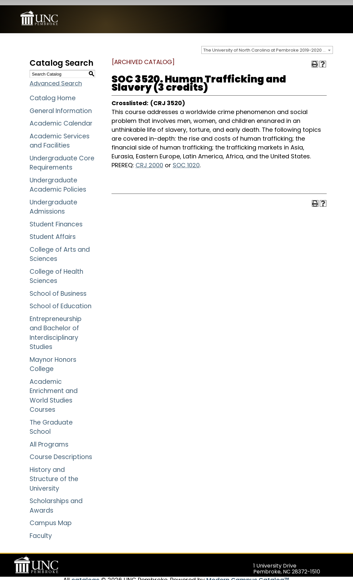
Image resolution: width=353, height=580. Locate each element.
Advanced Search (56, 78)
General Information (61, 105)
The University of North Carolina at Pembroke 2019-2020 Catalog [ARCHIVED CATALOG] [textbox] (268, 45)
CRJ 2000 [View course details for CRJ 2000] (149, 159)
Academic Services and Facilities (59, 135)
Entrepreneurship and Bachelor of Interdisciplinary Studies (56, 327)
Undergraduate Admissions (53, 201)
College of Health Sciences (56, 271)
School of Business (58, 288)
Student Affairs (53, 231)
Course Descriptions (61, 451)
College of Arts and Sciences (60, 249)
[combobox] (267, 45)
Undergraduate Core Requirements (62, 157)
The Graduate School (51, 421)
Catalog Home (53, 92)
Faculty (41, 530)
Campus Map (51, 517)
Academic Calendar (61, 118)
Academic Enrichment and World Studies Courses (54, 390)
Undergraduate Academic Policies (58, 179)
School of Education (60, 300)
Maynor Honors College (53, 359)
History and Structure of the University (54, 473)
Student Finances (56, 218)
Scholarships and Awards (56, 500)
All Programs (49, 438)
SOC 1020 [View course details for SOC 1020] (186, 159)
